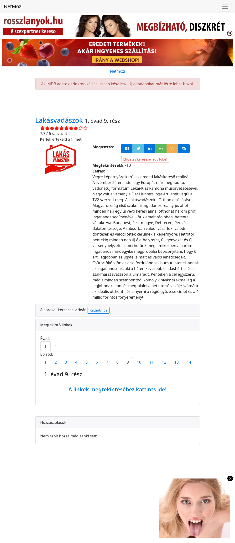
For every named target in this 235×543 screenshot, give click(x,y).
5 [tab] (86, 362)
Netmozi (117, 71)
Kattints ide (98, 310)
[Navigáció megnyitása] (224, 6)
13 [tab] (176, 362)
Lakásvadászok (60, 120)
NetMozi (13, 6)
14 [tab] (189, 362)
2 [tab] (56, 362)
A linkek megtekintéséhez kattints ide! (117, 389)
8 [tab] (117, 362)
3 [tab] (66, 362)
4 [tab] (56, 346)
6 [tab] (97, 362)
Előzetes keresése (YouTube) (145, 159)
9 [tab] (128, 362)
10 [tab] (139, 362)
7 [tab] (107, 362)
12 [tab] (164, 362)
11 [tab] (151, 362)
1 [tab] (45, 346)
